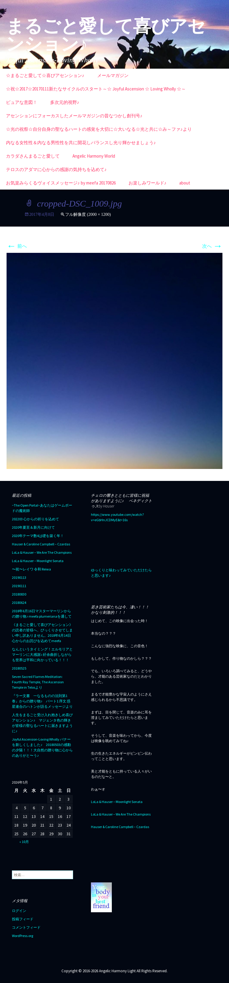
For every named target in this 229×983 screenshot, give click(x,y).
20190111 (19, 586)
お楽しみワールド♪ (148, 183)
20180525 (19, 668)
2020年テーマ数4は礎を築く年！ (38, 535)
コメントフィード (26, 927)
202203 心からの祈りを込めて (35, 519)
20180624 (19, 602)
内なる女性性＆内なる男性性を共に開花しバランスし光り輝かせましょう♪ (81, 142)
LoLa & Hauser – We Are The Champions (42, 552)
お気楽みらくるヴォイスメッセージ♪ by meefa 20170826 (61, 183)
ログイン (19, 910)
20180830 (19, 594)
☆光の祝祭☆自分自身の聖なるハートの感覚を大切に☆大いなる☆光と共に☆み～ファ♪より (99, 129)
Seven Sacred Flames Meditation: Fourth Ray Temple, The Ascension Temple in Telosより (38, 682)
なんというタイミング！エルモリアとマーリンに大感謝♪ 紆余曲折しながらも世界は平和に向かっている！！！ (42, 654)
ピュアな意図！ (21, 102)
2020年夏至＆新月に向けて (33, 527)
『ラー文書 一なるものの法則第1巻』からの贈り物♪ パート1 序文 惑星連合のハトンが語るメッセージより (42, 701)
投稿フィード (22, 919)
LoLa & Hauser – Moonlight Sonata (38, 561)
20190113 (19, 577)
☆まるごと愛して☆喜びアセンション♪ (45, 75)
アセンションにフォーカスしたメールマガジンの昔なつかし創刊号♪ (74, 116)
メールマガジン (113, 75)
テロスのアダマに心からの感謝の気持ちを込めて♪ (56, 169)
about (184, 183)
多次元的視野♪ (64, 102)
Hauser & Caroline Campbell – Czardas (41, 544)
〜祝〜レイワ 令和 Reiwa (31, 569)
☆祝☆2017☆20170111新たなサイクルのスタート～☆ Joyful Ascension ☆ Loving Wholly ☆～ (96, 89)
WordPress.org (22, 935)
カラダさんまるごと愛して (33, 156)
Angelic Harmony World (93, 156)
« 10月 (24, 841)
